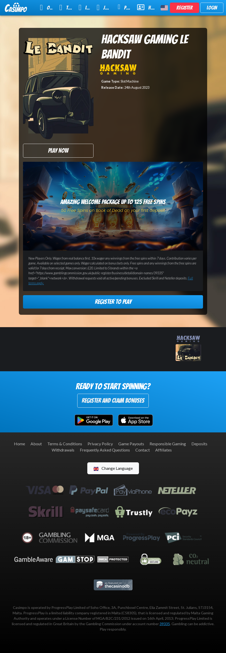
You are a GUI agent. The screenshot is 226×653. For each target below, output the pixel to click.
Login (212, 8)
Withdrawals (63, 449)
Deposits (199, 443)
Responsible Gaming (168, 443)
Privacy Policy (100, 443)
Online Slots (46, 7)
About (36, 443)
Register (184, 8)
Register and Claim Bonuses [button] (113, 400)
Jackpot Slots (104, 7)
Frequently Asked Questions (105, 449)
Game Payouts (131, 443)
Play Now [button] (58, 150)
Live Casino (84, 7)
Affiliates (163, 449)
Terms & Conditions (64, 443)
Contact (142, 449)
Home (19, 443)
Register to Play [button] (113, 302)
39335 (165, 624)
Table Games (65, 7)
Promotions (124, 7)
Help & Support (145, 7)
